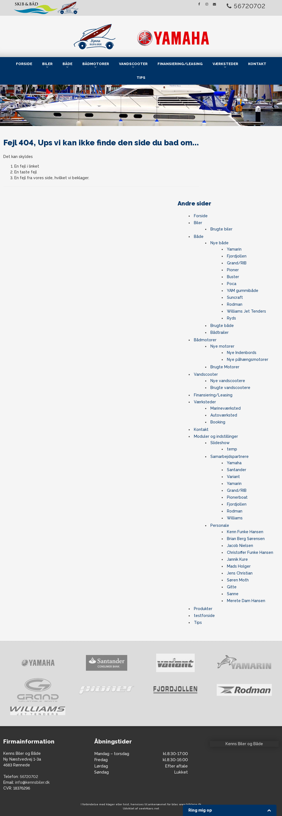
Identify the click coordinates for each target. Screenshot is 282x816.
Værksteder (225, 64)
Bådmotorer (95, 64)
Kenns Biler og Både (244, 744)
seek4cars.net (149, 808)
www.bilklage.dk (190, 804)
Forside (24, 64)
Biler (47, 64)
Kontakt (257, 64)
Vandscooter (133, 64)
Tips (141, 78)
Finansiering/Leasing (180, 64)
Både (67, 64)
